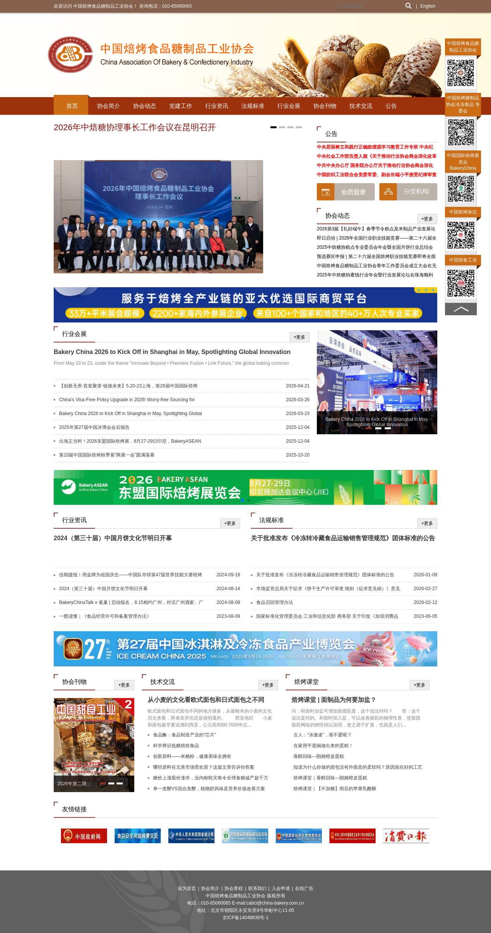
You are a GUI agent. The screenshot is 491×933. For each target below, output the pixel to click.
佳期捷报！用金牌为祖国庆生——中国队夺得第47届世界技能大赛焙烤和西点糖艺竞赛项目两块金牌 (130, 575)
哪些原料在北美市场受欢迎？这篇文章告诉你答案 (203, 767)
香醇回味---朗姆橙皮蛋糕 (318, 756)
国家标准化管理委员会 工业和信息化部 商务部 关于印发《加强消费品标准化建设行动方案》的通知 (327, 617)
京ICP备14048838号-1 (245, 917)
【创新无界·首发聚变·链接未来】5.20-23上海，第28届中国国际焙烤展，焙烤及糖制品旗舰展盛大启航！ (128, 386)
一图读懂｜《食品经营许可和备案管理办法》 (105, 616)
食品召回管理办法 (274, 602)
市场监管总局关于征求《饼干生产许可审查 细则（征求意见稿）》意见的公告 (328, 589)
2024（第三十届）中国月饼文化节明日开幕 (113, 538)
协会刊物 (324, 106)
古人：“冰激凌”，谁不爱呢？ (322, 735)
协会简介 (108, 106)
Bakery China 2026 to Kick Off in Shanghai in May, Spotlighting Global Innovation (172, 352)
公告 (391, 106)
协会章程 (233, 888)
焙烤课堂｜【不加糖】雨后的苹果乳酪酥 (334, 788)
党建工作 (180, 106)
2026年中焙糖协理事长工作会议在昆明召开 (135, 127)
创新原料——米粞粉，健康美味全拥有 (192, 756)
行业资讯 (216, 106)
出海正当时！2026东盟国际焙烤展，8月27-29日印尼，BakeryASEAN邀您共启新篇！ (130, 441)
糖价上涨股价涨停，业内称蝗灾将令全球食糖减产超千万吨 (210, 778)
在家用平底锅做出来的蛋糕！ (323, 745)
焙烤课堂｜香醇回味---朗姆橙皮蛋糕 (330, 778)
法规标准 (252, 106)
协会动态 (144, 106)
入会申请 (281, 888)
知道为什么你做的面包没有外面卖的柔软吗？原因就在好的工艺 (357, 767)
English (427, 6)
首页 (72, 106)
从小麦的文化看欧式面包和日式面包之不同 (206, 699)
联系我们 (257, 888)
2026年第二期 (72, 783)
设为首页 (187, 888)
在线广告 (304, 888)
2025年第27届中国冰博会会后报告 (94, 427)
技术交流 (360, 106)
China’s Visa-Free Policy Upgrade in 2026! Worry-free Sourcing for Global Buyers (127, 400)
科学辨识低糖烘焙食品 (176, 745)
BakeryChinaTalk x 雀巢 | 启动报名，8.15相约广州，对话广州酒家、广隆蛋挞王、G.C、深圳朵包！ (131, 603)
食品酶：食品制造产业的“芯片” (184, 735)
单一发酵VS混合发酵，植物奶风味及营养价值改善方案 (209, 788)
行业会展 (288, 106)
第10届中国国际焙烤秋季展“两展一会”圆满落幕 (107, 455)
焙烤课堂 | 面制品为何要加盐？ (334, 699)
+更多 (427, 219)
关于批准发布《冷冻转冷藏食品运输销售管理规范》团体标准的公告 (343, 538)
